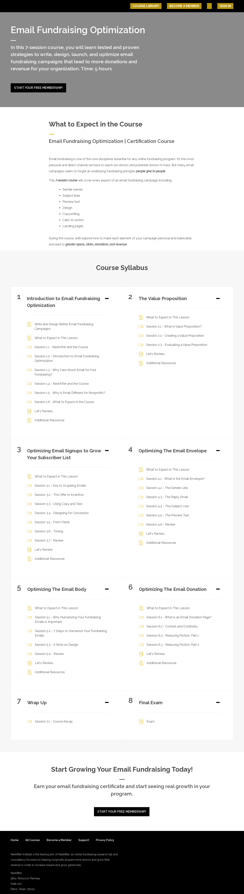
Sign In (227, 6)
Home (14, 835)
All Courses (32, 835)
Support (83, 835)
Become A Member (196, 6)
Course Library (162, 6)
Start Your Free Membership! (38, 88)
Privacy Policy (105, 835)
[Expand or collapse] (107, 296)
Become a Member (59, 835)
